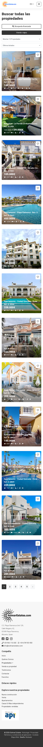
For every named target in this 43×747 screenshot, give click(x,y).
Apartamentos (7, 701)
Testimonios (6, 670)
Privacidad (34, 733)
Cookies (35, 735)
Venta (4, 698)
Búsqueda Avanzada (21, 26)
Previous (4, 71)
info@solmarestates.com (12, 646)
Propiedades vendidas (10, 707)
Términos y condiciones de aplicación (17, 735)
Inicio (4, 656)
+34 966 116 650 (9, 643)
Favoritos (5, 677)
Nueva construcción (9, 695)
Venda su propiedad (9, 667)
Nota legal (25, 733)
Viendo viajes (21, 33)
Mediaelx (29, 737)
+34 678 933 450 (25, 643)
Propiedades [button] (7, 663)
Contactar (5, 674)
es (32, 4)
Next (38, 71)
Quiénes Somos (8, 659)
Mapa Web (15, 737)
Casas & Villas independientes (13, 704)
